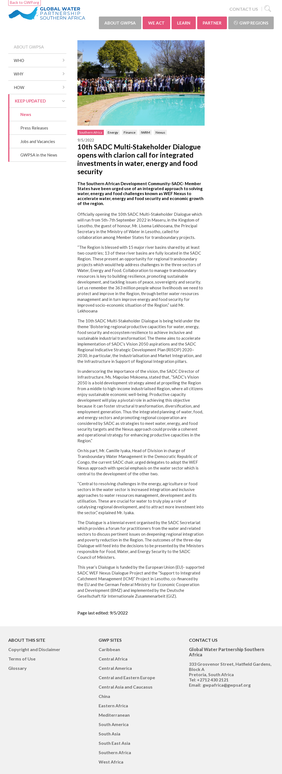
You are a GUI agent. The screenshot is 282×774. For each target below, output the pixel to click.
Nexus (160, 132)
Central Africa (113, 658)
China (104, 696)
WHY (18, 73)
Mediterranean (114, 715)
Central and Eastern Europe (127, 677)
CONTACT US (243, 9)
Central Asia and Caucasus (126, 686)
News (25, 114)
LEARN (183, 22)
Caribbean (109, 649)
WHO (19, 60)
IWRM (145, 132)
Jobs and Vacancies (37, 141)
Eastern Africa (113, 705)
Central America (115, 668)
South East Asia (114, 743)
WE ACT (156, 22)
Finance (129, 132)
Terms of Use (22, 658)
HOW (19, 87)
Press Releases (34, 127)
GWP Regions (251, 22)
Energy (113, 132)
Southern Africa (90, 132)
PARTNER (212, 22)
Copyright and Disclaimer (34, 649)
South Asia (109, 733)
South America (114, 724)
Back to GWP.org (24, 2)
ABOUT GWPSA (120, 22)
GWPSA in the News (38, 154)
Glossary (17, 668)
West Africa (111, 761)
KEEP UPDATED (30, 100)
